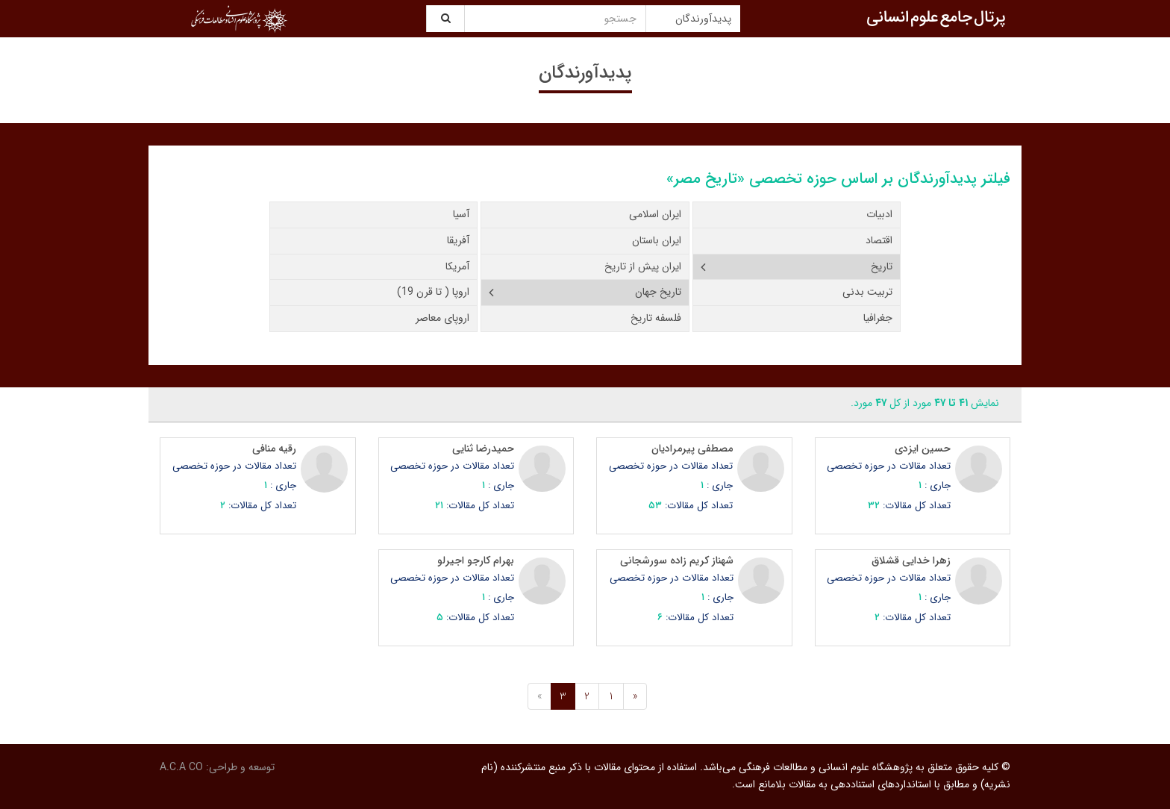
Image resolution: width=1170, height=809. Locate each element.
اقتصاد (879, 240)
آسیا (461, 214)
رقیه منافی (274, 448)
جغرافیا (877, 318)
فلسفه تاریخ (656, 318)
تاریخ (881, 266)
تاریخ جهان (658, 292)
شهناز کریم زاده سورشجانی (676, 560)
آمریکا (457, 266)
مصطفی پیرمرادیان (692, 448)
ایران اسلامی (655, 214)
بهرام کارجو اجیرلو (475, 560)
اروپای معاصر (442, 318)
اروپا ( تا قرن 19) (433, 292)
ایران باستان (656, 240)
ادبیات (879, 214)
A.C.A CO (181, 767)
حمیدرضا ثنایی (483, 448)
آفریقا (458, 240)
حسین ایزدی (923, 448)
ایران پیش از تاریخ (642, 266)
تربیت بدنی (867, 292)
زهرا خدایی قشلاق (911, 560)
